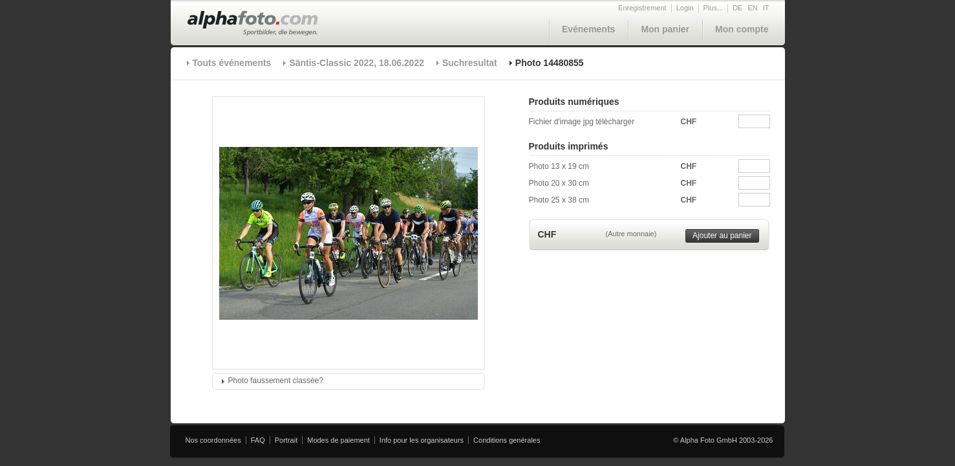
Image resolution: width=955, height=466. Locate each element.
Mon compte (741, 29)
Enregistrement (642, 8)
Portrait (286, 440)
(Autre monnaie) (631, 234)
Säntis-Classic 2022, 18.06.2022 (356, 63)
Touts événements (232, 63)
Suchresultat (469, 63)
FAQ (258, 440)
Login (685, 8)
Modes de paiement (338, 440)
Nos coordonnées (213, 440)
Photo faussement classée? (275, 380)
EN (752, 8)
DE (737, 8)
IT (766, 8)
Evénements (588, 29)
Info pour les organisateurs (422, 440)
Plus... (713, 8)
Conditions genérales (506, 440)
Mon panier (665, 29)
